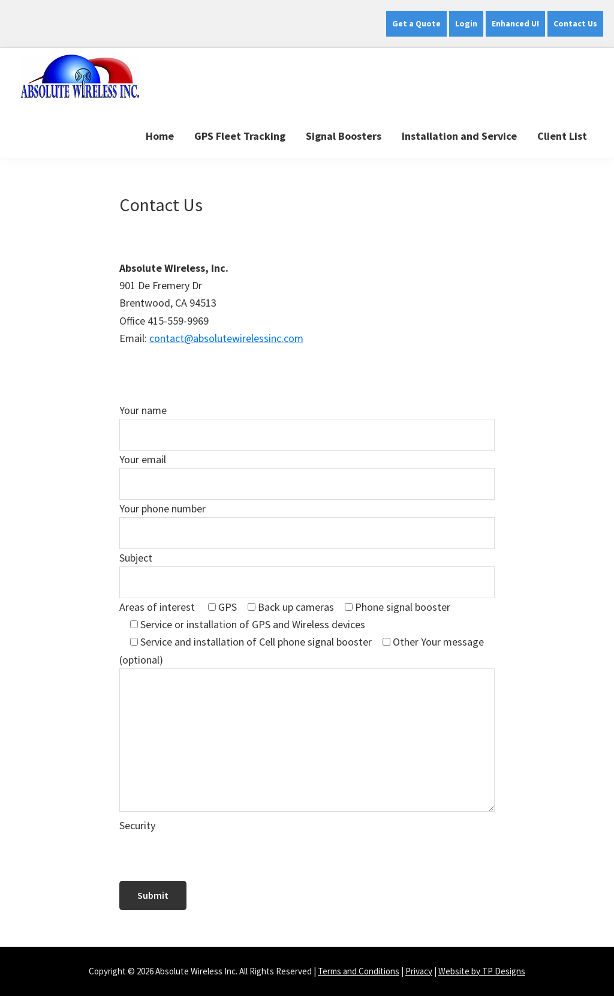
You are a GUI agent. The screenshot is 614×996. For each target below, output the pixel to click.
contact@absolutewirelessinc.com (226, 338)
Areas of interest (158, 607)
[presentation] (210, 857)
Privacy (418, 971)
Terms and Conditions (358, 971)
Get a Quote (416, 23)
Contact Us (575, 23)
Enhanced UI (515, 23)
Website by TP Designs (481, 971)
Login (466, 23)
